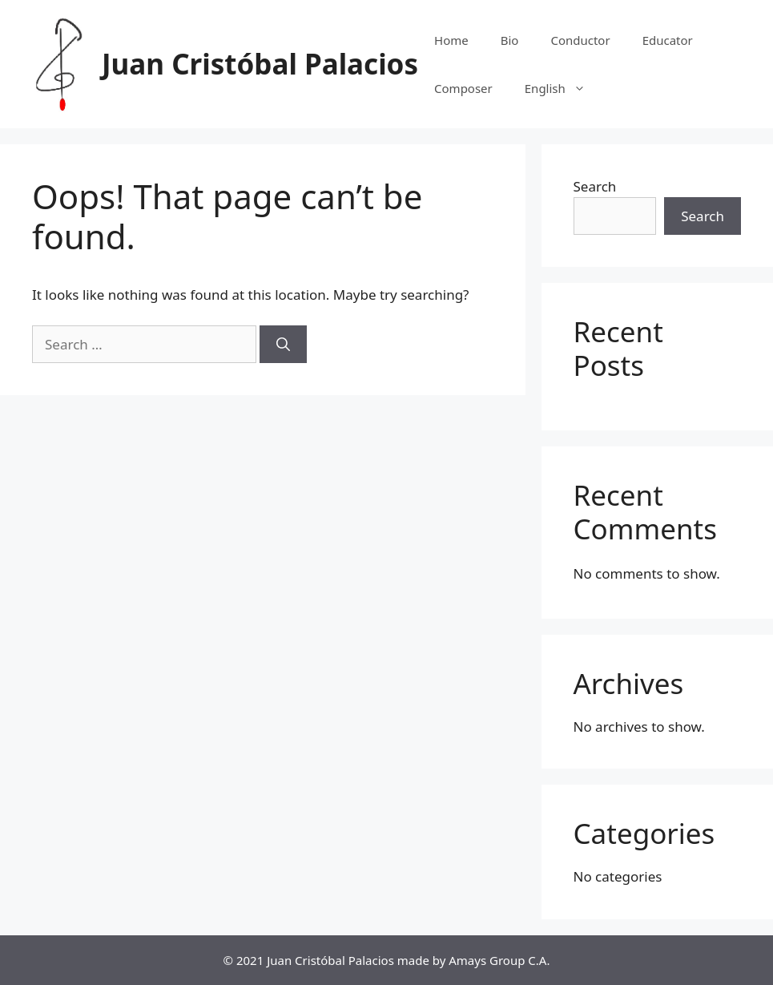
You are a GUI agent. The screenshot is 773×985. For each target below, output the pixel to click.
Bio (510, 40)
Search (595, 186)
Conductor (580, 40)
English (563, 88)
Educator (667, 40)
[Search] (283, 344)
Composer (463, 88)
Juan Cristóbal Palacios (260, 64)
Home (451, 40)
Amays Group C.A (497, 960)
